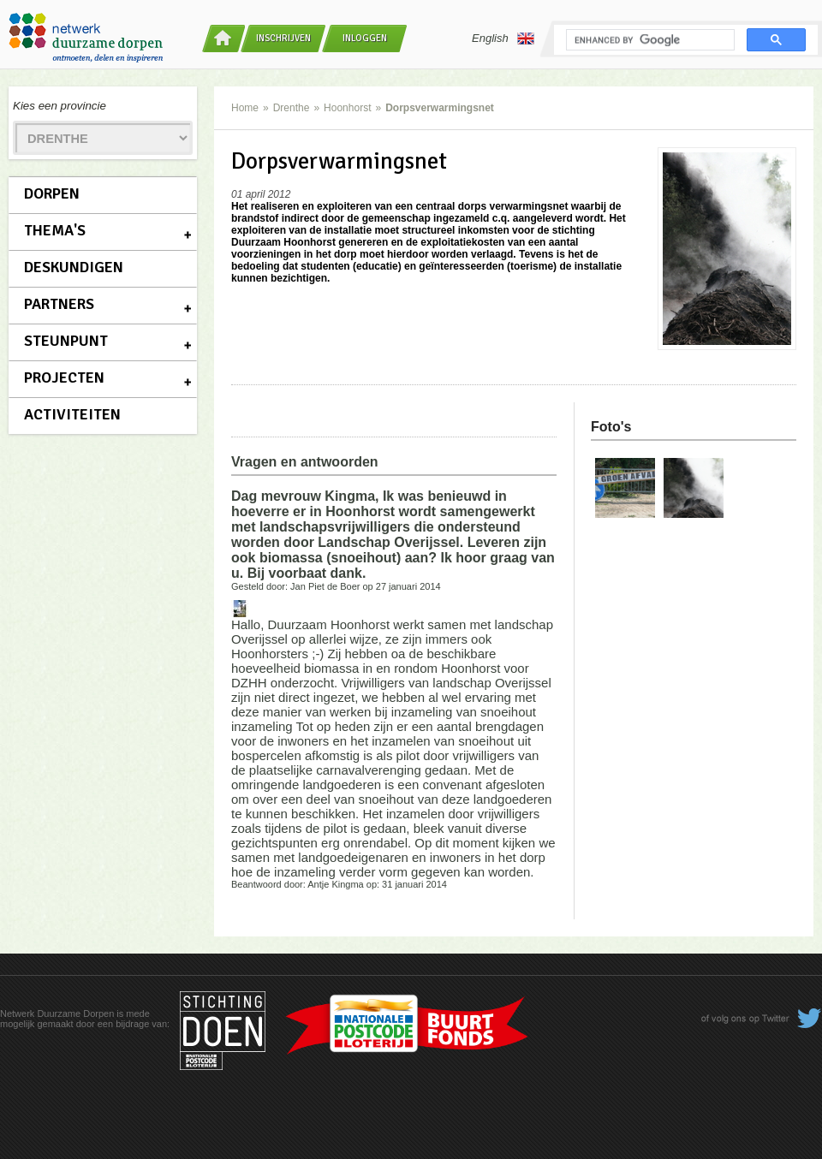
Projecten (64, 377)
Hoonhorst (347, 108)
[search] (649, 40)
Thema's (55, 230)
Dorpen (52, 193)
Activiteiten (72, 414)
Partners (59, 303)
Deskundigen (73, 267)
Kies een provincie (59, 105)
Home (245, 108)
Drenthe (291, 108)
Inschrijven (283, 38)
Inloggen (364, 38)
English (503, 38)
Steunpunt (66, 340)
